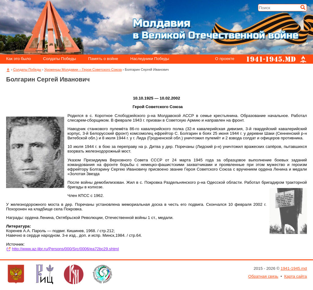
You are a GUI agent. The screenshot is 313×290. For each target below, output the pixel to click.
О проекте (224, 59)
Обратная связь (263, 276)
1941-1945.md (294, 268)
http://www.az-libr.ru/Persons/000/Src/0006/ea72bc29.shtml (65, 249)
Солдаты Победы (59, 59)
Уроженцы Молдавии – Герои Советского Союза (83, 69)
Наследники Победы (149, 59)
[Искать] (302, 7)
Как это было (18, 59)
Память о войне (103, 59)
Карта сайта (295, 276)
